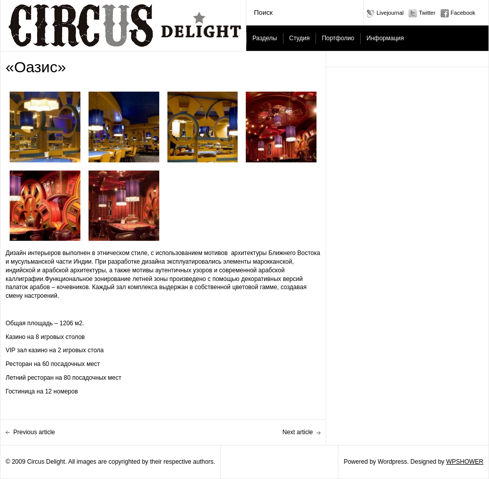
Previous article (34, 432)
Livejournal (390, 13)
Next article (297, 432)
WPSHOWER (464, 461)
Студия (299, 38)
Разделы (264, 38)
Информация (385, 38)
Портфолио (338, 38)
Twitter (427, 13)
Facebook (463, 13)
